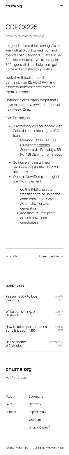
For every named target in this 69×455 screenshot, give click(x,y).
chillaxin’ (16, 256)
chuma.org (14, 6)
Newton (34, 404)
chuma (22, 36)
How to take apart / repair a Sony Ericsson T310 (26, 328)
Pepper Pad (36, 412)
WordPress (57, 447)
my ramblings (36, 36)
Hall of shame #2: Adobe (16, 344)
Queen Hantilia (49, 256)
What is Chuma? (39, 427)
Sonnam (43, 145)
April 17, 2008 (59, 313)
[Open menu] (61, 6)
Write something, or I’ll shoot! (21, 313)
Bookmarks (36, 396)
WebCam (34, 420)
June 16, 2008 (58, 298)
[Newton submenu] (41, 404)
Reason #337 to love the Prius (21, 298)
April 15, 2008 (59, 328)
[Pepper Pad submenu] (45, 412)
